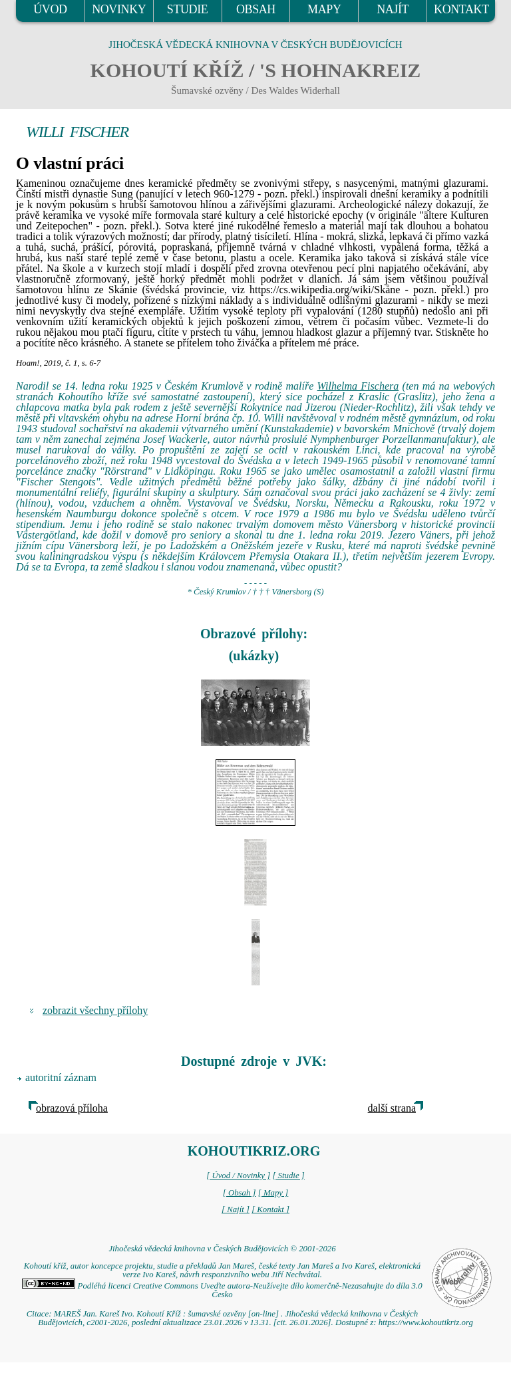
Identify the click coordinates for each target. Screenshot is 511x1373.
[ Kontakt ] (270, 1209)
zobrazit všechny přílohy (95, 1010)
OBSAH (255, 9)
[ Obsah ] (239, 1192)
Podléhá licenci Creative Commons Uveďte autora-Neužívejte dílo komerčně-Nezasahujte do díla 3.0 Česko (222, 1290)
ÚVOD (50, 9)
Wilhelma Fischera (358, 386)
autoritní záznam (60, 1077)
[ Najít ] (236, 1209)
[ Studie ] (288, 1175)
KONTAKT (461, 9)
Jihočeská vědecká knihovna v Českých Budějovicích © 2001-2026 (221, 1248)
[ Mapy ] (273, 1192)
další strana (392, 1108)
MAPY (324, 9)
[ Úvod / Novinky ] (238, 1175)
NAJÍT (393, 9)
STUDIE (187, 9)
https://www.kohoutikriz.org (426, 1322)
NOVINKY (119, 9)
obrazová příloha (72, 1108)
